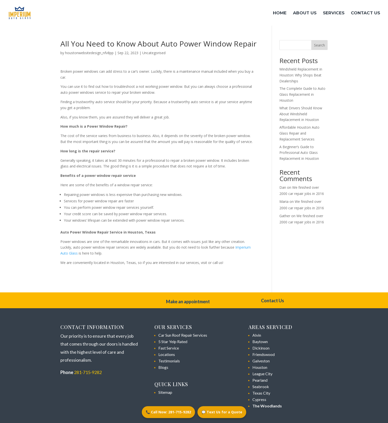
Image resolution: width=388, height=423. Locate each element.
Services (333, 13)
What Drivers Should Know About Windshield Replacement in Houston (300, 114)
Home (280, 13)
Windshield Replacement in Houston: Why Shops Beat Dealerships (300, 75)
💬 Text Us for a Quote (221, 412)
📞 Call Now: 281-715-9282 (168, 412)
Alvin (256, 335)
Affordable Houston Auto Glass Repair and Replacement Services (299, 133)
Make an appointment (188, 301)
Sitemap (165, 392)
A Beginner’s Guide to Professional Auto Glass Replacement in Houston (299, 152)
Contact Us (365, 13)
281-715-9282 (88, 372)
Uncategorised (154, 52)
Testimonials (169, 360)
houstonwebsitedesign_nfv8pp (89, 52)
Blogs (163, 367)
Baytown (260, 341)
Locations (166, 354)
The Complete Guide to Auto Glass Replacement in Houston (302, 94)
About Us (304, 13)
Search (319, 45)
